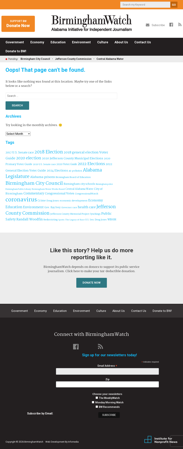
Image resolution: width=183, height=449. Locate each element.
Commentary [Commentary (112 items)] (33, 193)
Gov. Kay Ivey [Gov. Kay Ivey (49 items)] (52, 208)
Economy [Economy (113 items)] (95, 200)
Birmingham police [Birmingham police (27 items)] (104, 184)
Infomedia (73, 441)
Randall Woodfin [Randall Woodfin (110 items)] (29, 219)
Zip (107, 379)
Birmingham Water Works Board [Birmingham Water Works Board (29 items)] (48, 189)
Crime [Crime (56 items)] (42, 201)
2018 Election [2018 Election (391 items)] (48, 152)
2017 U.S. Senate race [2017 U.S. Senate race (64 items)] (20, 152)
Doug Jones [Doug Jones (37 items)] (52, 201)
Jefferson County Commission (73, 58)
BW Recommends (109, 406)
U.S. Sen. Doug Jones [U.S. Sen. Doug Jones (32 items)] (96, 219)
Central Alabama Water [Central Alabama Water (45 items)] (79, 189)
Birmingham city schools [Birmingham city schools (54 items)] (79, 184)
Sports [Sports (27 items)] (61, 219)
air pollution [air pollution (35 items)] (75, 171)
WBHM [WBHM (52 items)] (111, 220)
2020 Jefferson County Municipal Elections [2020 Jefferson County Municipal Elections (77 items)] (72, 158)
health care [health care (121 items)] (87, 207)
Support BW (18, 24)
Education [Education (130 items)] (14, 207)
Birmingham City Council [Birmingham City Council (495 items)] (34, 183)
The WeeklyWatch (109, 398)
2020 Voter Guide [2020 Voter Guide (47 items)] (66, 164)
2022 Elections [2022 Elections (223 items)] (91, 164)
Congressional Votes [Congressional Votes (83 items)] (59, 193)
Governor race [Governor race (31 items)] (69, 207)
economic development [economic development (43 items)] (74, 201)
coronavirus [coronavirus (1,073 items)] (21, 199)
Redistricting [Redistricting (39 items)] (50, 220)
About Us (121, 42)
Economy (37, 42)
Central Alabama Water (110, 58)
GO (174, 4)
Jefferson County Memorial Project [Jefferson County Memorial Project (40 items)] (70, 214)
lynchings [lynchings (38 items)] (95, 214)
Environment (81, 42)
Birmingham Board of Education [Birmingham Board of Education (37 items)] (73, 177)
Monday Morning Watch (109, 402)
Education (58, 42)
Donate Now (92, 282)
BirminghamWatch (91, 23)
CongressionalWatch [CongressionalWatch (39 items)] (86, 194)
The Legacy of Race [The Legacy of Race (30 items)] (75, 219)
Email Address (107, 366)
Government (15, 42)
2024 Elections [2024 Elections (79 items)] (57, 170)
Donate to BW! (16, 51)
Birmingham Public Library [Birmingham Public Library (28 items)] (18, 189)
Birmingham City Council (35, 58)
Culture (102, 42)
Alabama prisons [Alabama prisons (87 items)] (42, 177)
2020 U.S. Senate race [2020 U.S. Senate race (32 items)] (44, 164)
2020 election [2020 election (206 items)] (28, 158)
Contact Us (142, 42)
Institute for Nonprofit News (160, 440)
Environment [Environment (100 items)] (33, 207)
